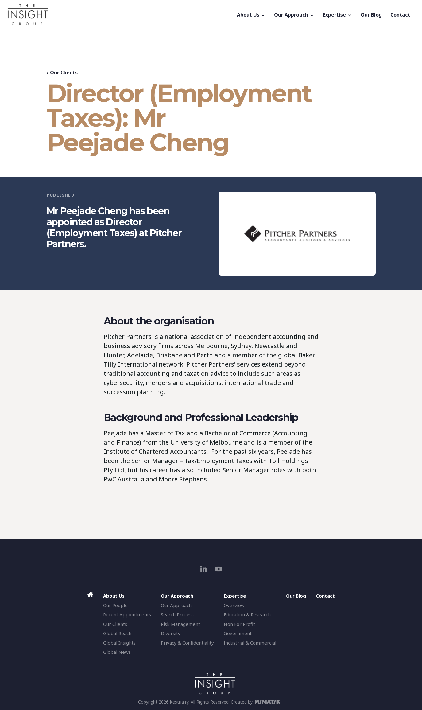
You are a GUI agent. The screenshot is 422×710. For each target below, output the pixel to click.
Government (238, 633)
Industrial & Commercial (250, 643)
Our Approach (176, 605)
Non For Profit (239, 624)
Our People (115, 605)
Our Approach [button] (294, 14)
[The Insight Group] (120, 15)
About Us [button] (251, 14)
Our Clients (64, 72)
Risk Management (180, 624)
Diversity (170, 633)
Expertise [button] (337, 14)
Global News (117, 652)
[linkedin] (204, 569)
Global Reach (117, 633)
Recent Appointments (127, 614)
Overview (234, 605)
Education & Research (247, 614)
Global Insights (119, 643)
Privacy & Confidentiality (187, 643)
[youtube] (219, 569)
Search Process (177, 614)
